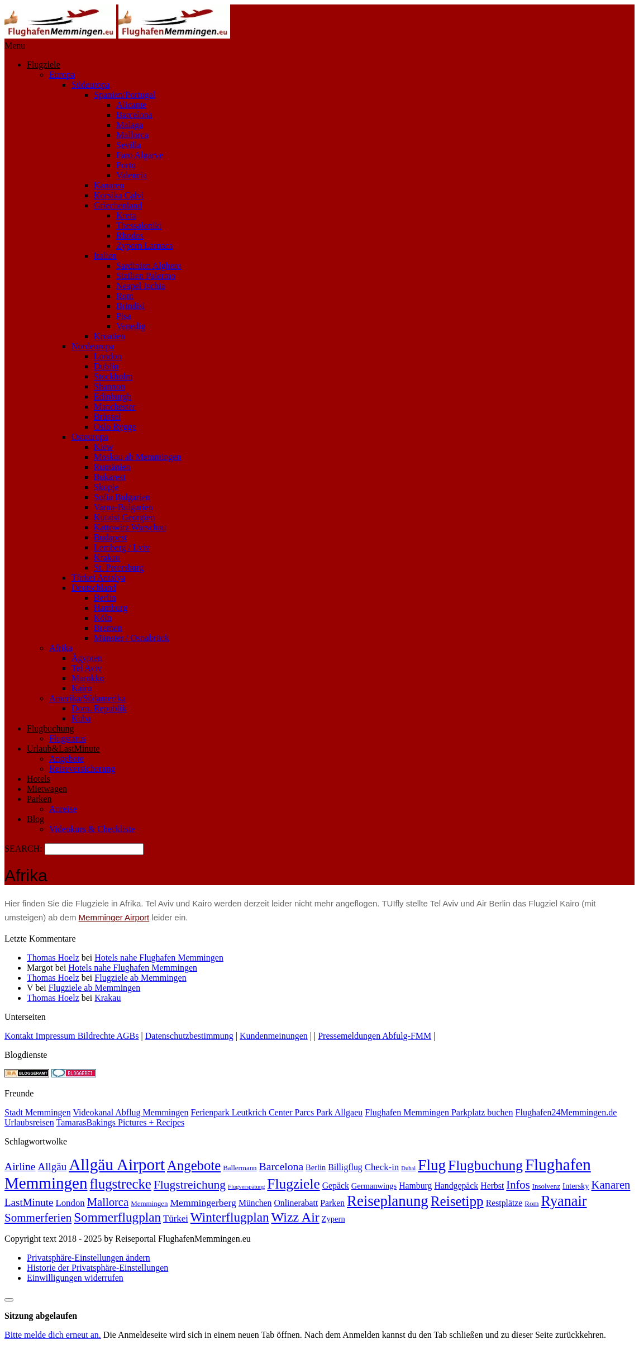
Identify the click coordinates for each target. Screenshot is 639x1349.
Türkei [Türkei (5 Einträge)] (175, 1218)
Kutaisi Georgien (124, 517)
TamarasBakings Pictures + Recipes (120, 1122)
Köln (103, 618)
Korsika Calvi (119, 195)
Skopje (106, 487)
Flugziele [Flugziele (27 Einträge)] (293, 1183)
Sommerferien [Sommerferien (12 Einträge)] (37, 1217)
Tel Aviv (86, 668)
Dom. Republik (99, 708)
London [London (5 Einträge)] (69, 1203)
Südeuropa (90, 84)
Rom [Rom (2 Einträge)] (531, 1203)
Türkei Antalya (98, 577)
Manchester (115, 406)
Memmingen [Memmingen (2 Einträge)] (149, 1203)
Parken (39, 799)
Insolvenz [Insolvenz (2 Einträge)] (546, 1186)
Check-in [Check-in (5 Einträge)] (382, 1167)
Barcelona (134, 115)
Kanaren (109, 185)
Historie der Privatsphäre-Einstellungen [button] (97, 1267)
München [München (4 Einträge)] (255, 1203)
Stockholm (113, 376)
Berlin (105, 597)
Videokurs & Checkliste (92, 829)
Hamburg (110, 607)
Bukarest (110, 477)
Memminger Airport (114, 917)
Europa (62, 74)
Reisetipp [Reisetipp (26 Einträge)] (457, 1201)
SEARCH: (24, 848)
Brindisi (130, 306)
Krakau (107, 557)
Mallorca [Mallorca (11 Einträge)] (107, 1202)
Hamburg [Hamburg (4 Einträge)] (415, 1185)
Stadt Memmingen (37, 1112)
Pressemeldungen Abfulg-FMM (374, 1036)
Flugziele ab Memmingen (140, 977)
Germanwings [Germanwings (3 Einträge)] (374, 1185)
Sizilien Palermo (145, 276)
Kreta (126, 215)
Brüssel (107, 416)
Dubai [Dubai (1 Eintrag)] (408, 1168)
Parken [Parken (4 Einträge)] (332, 1203)
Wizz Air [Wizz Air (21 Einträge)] (295, 1217)
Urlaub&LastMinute (63, 748)
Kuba (81, 718)
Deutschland (93, 587)
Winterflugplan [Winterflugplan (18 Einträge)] (229, 1217)
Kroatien (109, 336)
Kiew (103, 447)
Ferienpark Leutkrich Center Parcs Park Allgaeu (276, 1112)
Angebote (66, 758)
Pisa (123, 316)
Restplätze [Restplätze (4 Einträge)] (504, 1203)
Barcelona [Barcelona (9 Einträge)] (281, 1166)
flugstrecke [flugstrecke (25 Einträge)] (120, 1183)
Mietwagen (47, 789)
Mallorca (132, 135)
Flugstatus (67, 738)
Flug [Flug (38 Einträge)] (432, 1165)
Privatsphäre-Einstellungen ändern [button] (88, 1257)
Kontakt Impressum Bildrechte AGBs (71, 1036)
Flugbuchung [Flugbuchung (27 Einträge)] (485, 1165)
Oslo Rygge (115, 426)
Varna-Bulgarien (123, 507)
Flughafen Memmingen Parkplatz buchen (439, 1112)
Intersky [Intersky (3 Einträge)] (575, 1185)
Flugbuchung (50, 728)
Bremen (108, 628)
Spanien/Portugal (124, 94)
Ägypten (86, 658)
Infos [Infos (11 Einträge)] (518, 1185)
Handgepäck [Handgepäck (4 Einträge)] (456, 1185)
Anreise (63, 809)
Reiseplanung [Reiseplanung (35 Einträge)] (387, 1201)
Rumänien (112, 467)
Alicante (131, 105)
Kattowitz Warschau (130, 527)
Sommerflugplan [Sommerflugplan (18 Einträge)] (117, 1217)
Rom (124, 296)
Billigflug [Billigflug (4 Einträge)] (345, 1167)
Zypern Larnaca (144, 245)
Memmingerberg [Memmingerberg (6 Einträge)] (203, 1202)
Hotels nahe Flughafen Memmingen (158, 957)
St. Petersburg (119, 567)
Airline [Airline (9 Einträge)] (20, 1166)
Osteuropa (89, 436)
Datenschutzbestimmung (189, 1036)
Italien (105, 255)
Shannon (109, 386)
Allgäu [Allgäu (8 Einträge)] (52, 1166)
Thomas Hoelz (53, 957)
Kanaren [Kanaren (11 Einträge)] (611, 1185)
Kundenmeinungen (274, 1036)
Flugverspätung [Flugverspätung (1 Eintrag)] (246, 1187)
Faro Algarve (139, 155)
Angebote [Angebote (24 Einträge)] (194, 1165)
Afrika (61, 648)
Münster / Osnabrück (131, 638)
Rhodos (130, 235)
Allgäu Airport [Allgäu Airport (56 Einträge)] (117, 1165)
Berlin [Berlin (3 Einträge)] (316, 1167)
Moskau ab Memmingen (137, 457)
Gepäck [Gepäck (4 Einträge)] (335, 1185)
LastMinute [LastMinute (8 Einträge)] (28, 1202)
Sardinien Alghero (149, 265)
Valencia (131, 175)
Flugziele (43, 64)
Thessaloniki (139, 225)
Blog (35, 819)
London (108, 356)
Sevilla (128, 145)
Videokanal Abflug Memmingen (130, 1112)
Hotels (38, 778)
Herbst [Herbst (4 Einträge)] (492, 1185)
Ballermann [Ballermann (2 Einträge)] (239, 1167)
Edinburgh (112, 396)
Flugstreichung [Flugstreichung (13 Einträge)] (190, 1184)
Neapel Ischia (140, 286)
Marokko (87, 678)
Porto (126, 165)
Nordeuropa (92, 346)
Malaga (129, 125)
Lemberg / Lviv (122, 547)
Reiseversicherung (82, 768)
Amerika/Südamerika (87, 698)
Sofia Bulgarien (122, 497)
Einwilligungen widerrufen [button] (75, 1277)
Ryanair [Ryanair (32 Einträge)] (564, 1201)
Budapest (110, 537)
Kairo (81, 688)
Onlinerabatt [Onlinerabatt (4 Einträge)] (296, 1203)
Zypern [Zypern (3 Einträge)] (333, 1218)
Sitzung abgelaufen (40, 1315)
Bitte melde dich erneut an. (52, 1335)
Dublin (106, 366)
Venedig (130, 326)
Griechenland (118, 205)
